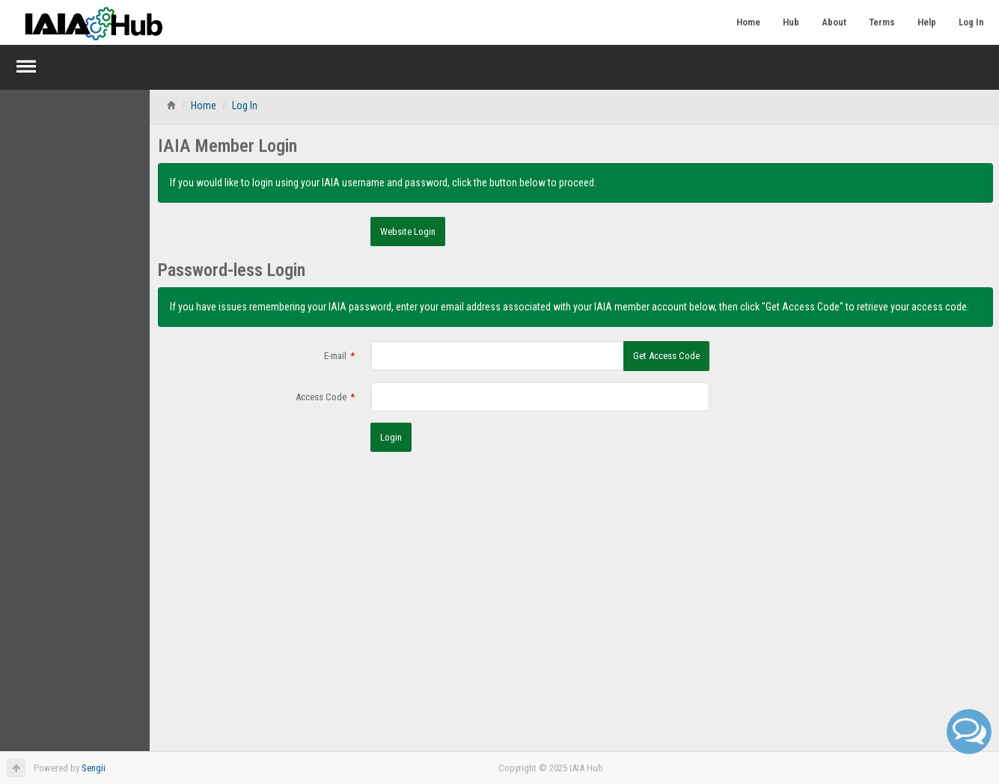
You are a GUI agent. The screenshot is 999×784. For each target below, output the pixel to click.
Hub (791, 22)
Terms (882, 22)
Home (748, 22)
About (834, 22)
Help (926, 22)
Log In (971, 22)
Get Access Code (666, 355)
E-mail (335, 355)
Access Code (321, 396)
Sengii (94, 768)
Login (391, 437)
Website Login (408, 231)
